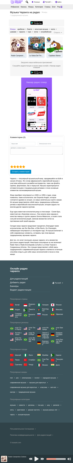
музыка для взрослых (37, 382)
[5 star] (23, 166)
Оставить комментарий (21, 172)
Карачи (58, 355)
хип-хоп (53, 387)
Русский (48, 2)
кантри (12, 392)
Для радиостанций (19, 279)
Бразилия (32, 315)
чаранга (22, 32)
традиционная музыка (26, 392)
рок (17, 378)
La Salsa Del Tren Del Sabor (36, 55)
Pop (58, 7)
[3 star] (17, 166)
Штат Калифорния (18, 339)
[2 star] (14, 166)
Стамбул (32, 360)
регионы (31, 405)
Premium (37, 2)
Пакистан (32, 310)
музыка (13, 405)
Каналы (24, 7)
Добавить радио (17, 282)
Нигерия (45, 305)
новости (22, 405)
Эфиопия (59, 314)
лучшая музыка (24, 414)
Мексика (59, 309)
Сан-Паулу (45, 360)
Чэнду (31, 364)
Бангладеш (45, 309)
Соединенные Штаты (18, 315)
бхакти (29, 29)
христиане (21, 410)
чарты (12, 414)
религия (56, 405)
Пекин (17, 360)
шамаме (13, 32)
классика (43, 387)
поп (11, 378)
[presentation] (25, 160)
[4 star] (20, 166)
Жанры (31, 7)
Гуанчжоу (18, 364)
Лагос (31, 355)
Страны (47, 7)
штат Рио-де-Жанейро (59, 341)
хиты (12, 410)
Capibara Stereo (55, 55)
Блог (54, 7)
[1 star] (11, 166)
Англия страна (18, 333)
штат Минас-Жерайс (32, 339)
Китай (17, 305)
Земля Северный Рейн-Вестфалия (45, 335)
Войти (59, 2)
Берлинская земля (45, 342)
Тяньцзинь (59, 360)
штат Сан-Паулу (18, 328)
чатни (36, 32)
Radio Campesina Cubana (18, 55)
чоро (29, 32)
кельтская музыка (41, 29)
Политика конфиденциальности (22, 435)
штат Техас (32, 328)
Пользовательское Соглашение (22, 429)
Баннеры (14, 286)
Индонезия (32, 305)
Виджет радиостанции (20, 290)
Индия (17, 309)
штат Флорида (45, 328)
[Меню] (61, 7)
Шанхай (18, 355)
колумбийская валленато (50, 32)
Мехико (45, 365)
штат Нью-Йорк (32, 333)
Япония (59, 305)
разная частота (34, 410)
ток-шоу (41, 405)
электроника (26, 378)
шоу (48, 405)
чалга (53, 29)
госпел (37, 378)
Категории (39, 7)
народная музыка (49, 378)
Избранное (15, 7)
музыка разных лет (50, 410)
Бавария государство (59, 334)
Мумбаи (45, 355)
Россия (45, 315)
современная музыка (18, 382)
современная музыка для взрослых (23, 387)
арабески (20, 29)
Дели (58, 365)
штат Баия (59, 328)
